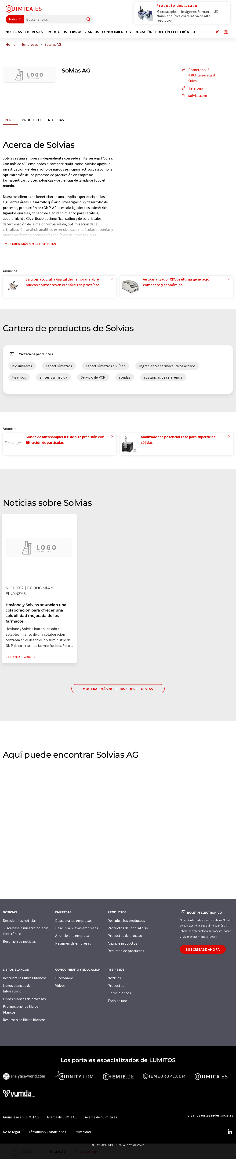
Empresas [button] (34, 32)
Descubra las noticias (19, 920)
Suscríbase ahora (203, 949)
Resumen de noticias (19, 941)
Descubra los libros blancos (25, 978)
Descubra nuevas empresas (76, 928)
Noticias (56, 120)
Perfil (10, 120)
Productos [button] (56, 32)
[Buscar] (88, 19)
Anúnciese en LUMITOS (21, 1117)
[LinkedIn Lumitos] (230, 1131)
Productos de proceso (125, 935)
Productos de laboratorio (128, 928)
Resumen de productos (126, 950)
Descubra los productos (126, 920)
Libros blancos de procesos (24, 998)
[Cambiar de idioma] (226, 32)
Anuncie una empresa (72, 935)
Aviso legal (11, 1131)
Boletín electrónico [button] (175, 32)
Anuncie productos (122, 943)
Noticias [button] (14, 32)
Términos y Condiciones (47, 1131)
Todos (13, 19)
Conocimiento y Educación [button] (127, 32)
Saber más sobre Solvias (29, 244)
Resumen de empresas (73, 943)
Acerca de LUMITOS (62, 1117)
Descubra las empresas (73, 920)
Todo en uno (117, 1000)
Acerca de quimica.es (101, 1117)
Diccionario (64, 978)
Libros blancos (119, 993)
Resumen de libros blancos (24, 1019)
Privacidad (82, 1131)
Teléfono (191, 88)
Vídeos (60, 985)
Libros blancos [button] (84, 32)
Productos (32, 120)
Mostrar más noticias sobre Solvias (118, 688)
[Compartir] (217, 32)
